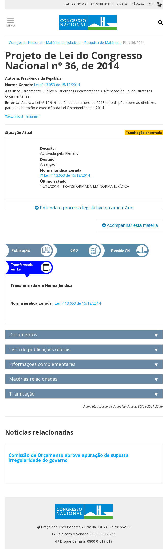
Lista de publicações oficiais (40, 349)
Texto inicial (14, 116)
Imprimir (32, 116)
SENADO (122, 4)
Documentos (23, 334)
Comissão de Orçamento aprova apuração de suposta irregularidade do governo (69, 457)
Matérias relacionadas (33, 379)
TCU (150, 4)
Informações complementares (42, 364)
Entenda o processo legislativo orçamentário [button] (84, 208)
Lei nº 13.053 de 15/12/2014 (57, 84)
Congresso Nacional (25, 42)
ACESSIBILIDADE (102, 4)
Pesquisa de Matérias (101, 42)
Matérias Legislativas (63, 42)
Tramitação (22, 394)
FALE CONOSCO (76, 4)
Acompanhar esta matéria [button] (130, 225)
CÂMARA (138, 4)
